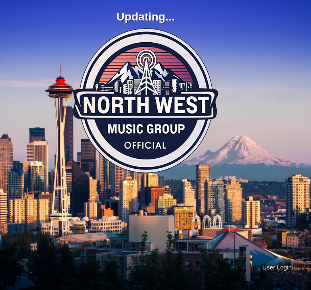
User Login (277, 267)
